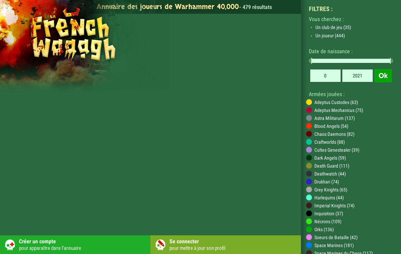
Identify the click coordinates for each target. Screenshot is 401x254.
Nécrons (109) (327, 221)
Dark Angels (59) (330, 158)
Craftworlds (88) (329, 142)
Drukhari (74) (326, 182)
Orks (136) (324, 229)
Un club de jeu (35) (333, 27)
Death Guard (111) (331, 166)
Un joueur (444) (330, 35)
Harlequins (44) (329, 197)
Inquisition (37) (328, 213)
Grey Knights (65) (330, 189)
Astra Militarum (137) (334, 118)
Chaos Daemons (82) (334, 134)
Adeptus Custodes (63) (336, 102)
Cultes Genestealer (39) (336, 150)
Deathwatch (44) (330, 174)
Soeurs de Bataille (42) (336, 237)
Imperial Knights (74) (334, 205)
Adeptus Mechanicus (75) (338, 110)
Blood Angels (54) (331, 126)
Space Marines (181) (334, 245)
